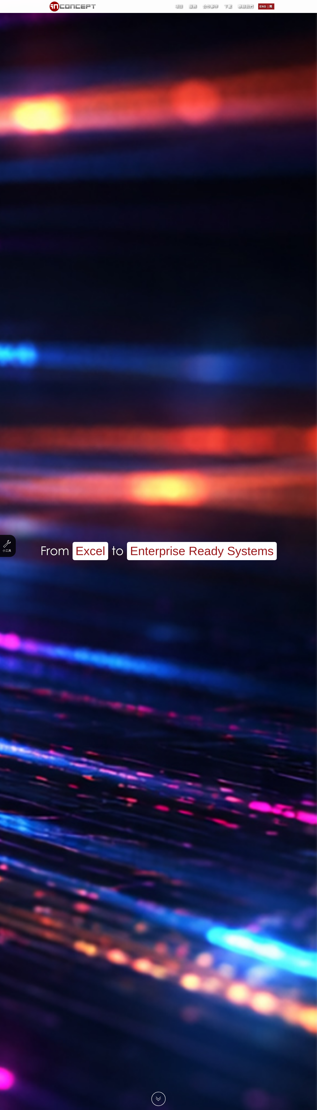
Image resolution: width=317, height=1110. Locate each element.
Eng (263, 5)
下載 (228, 5)
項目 (179, 5)
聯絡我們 (245, 5)
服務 (193, 5)
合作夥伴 (210, 5)
